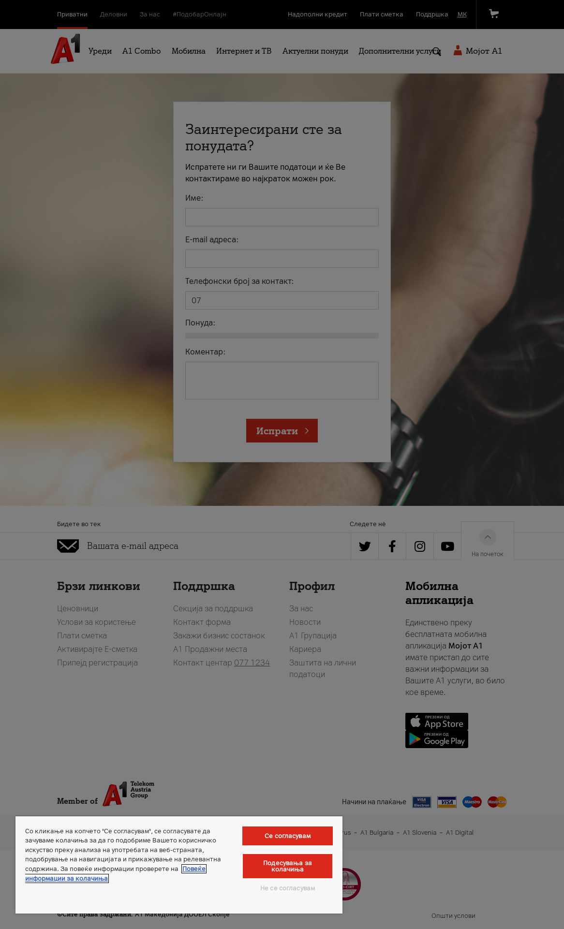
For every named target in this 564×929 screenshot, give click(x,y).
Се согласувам (288, 836)
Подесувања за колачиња (287, 866)
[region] (178, 865)
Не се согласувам (287, 888)
